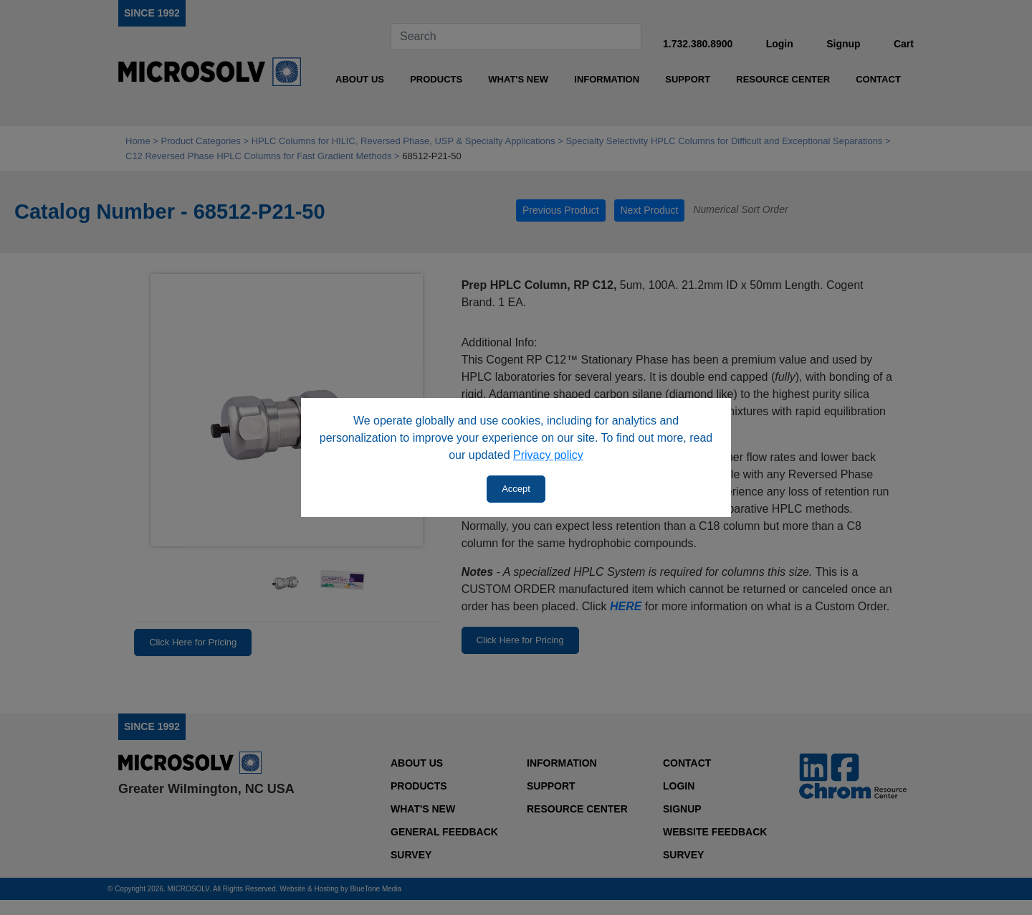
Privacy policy (548, 455)
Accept (516, 488)
